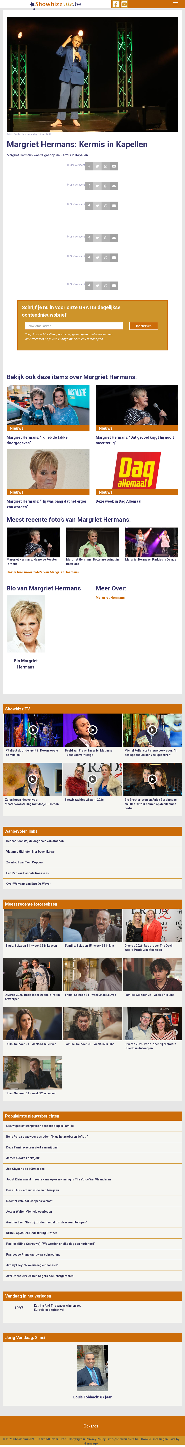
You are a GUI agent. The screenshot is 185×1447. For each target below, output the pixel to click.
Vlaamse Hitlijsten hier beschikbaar (30, 851)
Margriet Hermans (110, 598)
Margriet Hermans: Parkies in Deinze (150, 559)
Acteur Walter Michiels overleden (29, 1211)
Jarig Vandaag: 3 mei (25, 1337)
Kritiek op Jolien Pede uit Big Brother (31, 1233)
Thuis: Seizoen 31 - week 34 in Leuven (90, 994)
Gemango (91, 1443)
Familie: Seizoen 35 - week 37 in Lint (149, 994)
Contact (90, 1426)
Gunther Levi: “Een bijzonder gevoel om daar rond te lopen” (46, 1222)
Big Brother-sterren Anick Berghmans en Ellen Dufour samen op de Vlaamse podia (151, 804)
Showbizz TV (17, 708)
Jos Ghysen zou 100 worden (25, 1168)
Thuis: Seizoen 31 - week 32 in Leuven (30, 1093)
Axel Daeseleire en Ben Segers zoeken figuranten (40, 1276)
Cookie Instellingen (154, 1439)
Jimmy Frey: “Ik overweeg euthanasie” (32, 1265)
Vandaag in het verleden (28, 1296)
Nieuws (17, 428)
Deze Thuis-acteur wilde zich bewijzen (32, 1190)
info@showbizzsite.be (123, 1439)
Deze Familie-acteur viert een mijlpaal (32, 1147)
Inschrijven (144, 326)
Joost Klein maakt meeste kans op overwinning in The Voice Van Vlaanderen (58, 1179)
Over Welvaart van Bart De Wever (28, 883)
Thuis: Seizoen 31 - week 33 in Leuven (30, 1044)
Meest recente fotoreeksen (31, 904)
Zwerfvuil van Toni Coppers (25, 862)
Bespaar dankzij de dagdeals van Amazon (35, 841)
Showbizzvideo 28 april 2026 (84, 799)
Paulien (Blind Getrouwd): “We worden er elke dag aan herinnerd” (50, 1243)
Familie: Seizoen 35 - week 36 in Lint (89, 1044)
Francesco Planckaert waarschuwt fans (33, 1254)
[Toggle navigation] (176, 4)
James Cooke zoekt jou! (23, 1158)
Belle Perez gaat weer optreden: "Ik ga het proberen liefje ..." (47, 1136)
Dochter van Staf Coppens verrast (29, 1201)
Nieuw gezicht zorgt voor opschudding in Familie (40, 1125)
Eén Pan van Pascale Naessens (27, 873)
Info (63, 1439)
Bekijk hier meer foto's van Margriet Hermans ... (44, 572)
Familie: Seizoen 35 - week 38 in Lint (89, 945)
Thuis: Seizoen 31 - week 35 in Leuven (31, 945)
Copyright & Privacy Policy (87, 1439)
